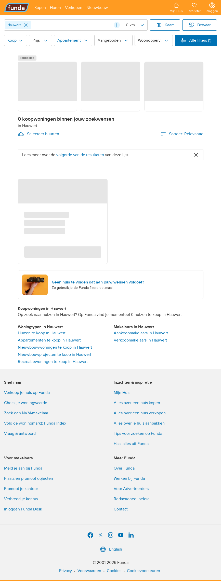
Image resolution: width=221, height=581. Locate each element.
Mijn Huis (122, 392)
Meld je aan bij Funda (23, 468)
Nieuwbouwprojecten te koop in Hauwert (54, 354)
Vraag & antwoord (20, 433)
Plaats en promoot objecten (28, 478)
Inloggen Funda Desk (23, 509)
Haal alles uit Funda (131, 443)
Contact (121, 509)
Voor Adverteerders (131, 488)
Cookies (114, 570)
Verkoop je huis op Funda (27, 392)
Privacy (65, 570)
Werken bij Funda (129, 478)
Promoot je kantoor (21, 488)
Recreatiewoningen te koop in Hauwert (53, 361)
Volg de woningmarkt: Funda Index (35, 423)
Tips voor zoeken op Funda (138, 433)
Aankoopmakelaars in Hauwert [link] (141, 333)
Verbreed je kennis (21, 499)
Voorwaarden (89, 570)
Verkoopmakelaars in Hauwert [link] (140, 340)
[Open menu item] (40, 8)
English (110, 549)
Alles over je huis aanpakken (139, 423)
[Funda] (16, 7)
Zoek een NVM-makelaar (26, 413)
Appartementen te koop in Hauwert (49, 340)
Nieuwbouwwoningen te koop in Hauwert (55, 347)
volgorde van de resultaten (80, 154)
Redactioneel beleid (132, 499)
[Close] (26, 25)
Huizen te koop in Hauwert (42, 333)
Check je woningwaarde (25, 402)
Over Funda (124, 468)
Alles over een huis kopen (137, 402)
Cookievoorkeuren (143, 570)
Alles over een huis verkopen (140, 413)
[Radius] (134, 25)
